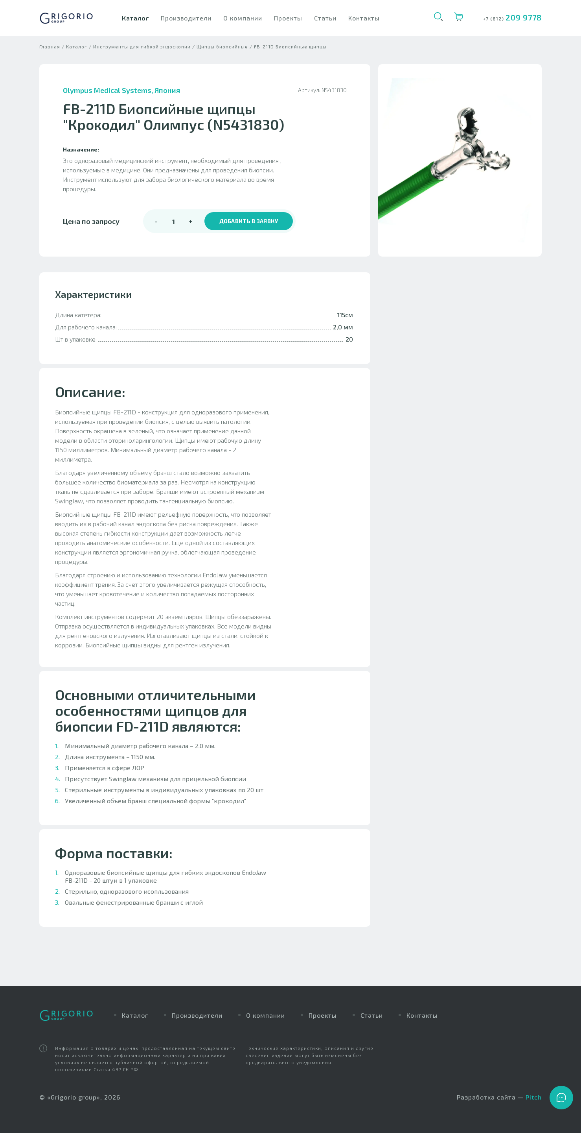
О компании (242, 18)
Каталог (135, 18)
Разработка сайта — (499, 1097)
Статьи (325, 18)
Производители (186, 18)
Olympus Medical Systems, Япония (121, 98)
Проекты (288, 18)
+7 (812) (494, 18)
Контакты (364, 18)
